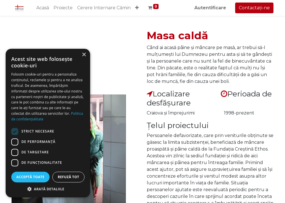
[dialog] (48, 123)
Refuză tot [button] (68, 177)
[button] (137, 8)
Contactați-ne (254, 7)
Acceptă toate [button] (30, 177)
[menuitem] (42, 8)
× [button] (84, 55)
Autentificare (210, 7)
